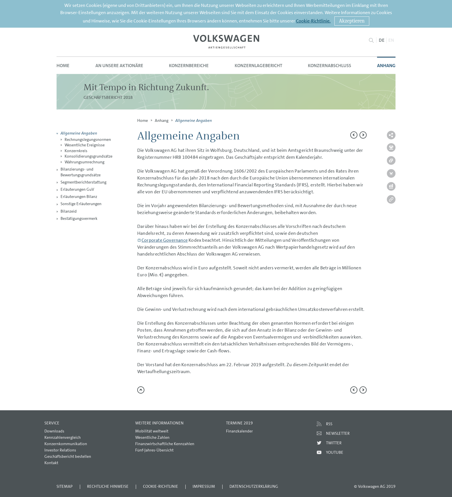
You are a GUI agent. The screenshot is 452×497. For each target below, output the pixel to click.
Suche (371, 40)
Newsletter (338, 433)
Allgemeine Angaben (79, 133)
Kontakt (51, 462)
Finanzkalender (239, 431)
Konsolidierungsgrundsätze (88, 156)
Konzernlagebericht (258, 66)
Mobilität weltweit (151, 431)
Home (62, 66)
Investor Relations (60, 450)
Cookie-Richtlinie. (313, 21)
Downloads (54, 431)
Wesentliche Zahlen (152, 437)
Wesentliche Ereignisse (85, 145)
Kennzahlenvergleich (62, 437)
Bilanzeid (69, 211)
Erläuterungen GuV (77, 189)
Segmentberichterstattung (83, 182)
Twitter (334, 442)
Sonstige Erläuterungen (81, 203)
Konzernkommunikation (65, 443)
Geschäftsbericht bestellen (67, 456)
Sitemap (64, 486)
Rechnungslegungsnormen (88, 139)
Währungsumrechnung (84, 162)
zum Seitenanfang (140, 390)
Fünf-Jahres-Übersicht (154, 450)
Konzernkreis (76, 150)
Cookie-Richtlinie (160, 486)
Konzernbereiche (189, 66)
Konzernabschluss (329, 66)
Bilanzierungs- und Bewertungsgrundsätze (81, 172)
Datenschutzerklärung (253, 486)
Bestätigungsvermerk (79, 218)
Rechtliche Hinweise (108, 486)
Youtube (334, 452)
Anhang (386, 66)
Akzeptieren (352, 21)
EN (391, 40)
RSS (329, 423)
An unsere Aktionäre (119, 66)
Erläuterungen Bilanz (79, 196)
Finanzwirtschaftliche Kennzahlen (164, 443)
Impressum (204, 486)
